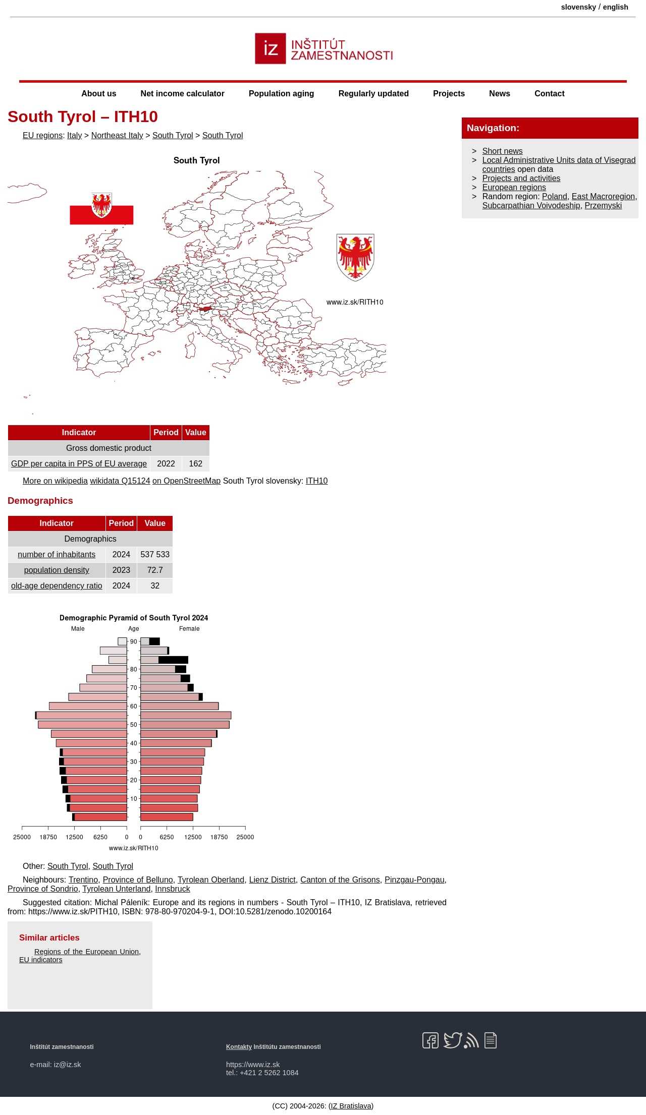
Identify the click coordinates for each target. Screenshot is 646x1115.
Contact (549, 93)
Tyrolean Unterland (116, 889)
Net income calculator (183, 93)
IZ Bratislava (351, 1106)
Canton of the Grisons (340, 879)
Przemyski (603, 205)
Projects (449, 93)
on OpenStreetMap (186, 481)
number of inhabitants (56, 554)
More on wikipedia (55, 481)
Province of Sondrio (43, 889)
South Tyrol (172, 135)
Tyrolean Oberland (211, 879)
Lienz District (272, 879)
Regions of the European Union (86, 952)
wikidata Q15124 (120, 481)
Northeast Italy (117, 135)
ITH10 (317, 481)
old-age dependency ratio (56, 585)
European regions (514, 187)
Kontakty (239, 1046)
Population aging (281, 93)
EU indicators (41, 960)
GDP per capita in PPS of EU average (79, 463)
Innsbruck (172, 889)
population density (56, 570)
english (615, 7)
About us (98, 93)
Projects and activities (521, 178)
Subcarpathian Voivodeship (531, 205)
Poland (554, 196)
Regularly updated (374, 93)
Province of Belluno (138, 879)
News (499, 93)
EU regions (43, 135)
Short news (502, 151)
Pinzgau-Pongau (414, 879)
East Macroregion (603, 196)
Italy (74, 135)
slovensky (579, 7)
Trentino (83, 879)
